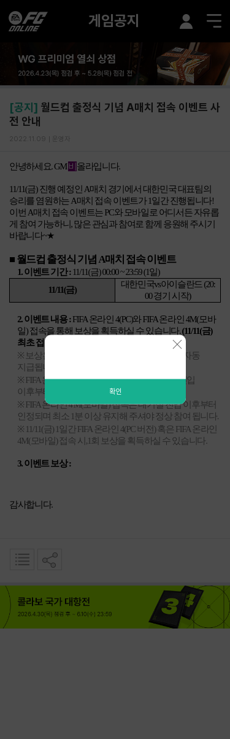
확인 (115, 391)
